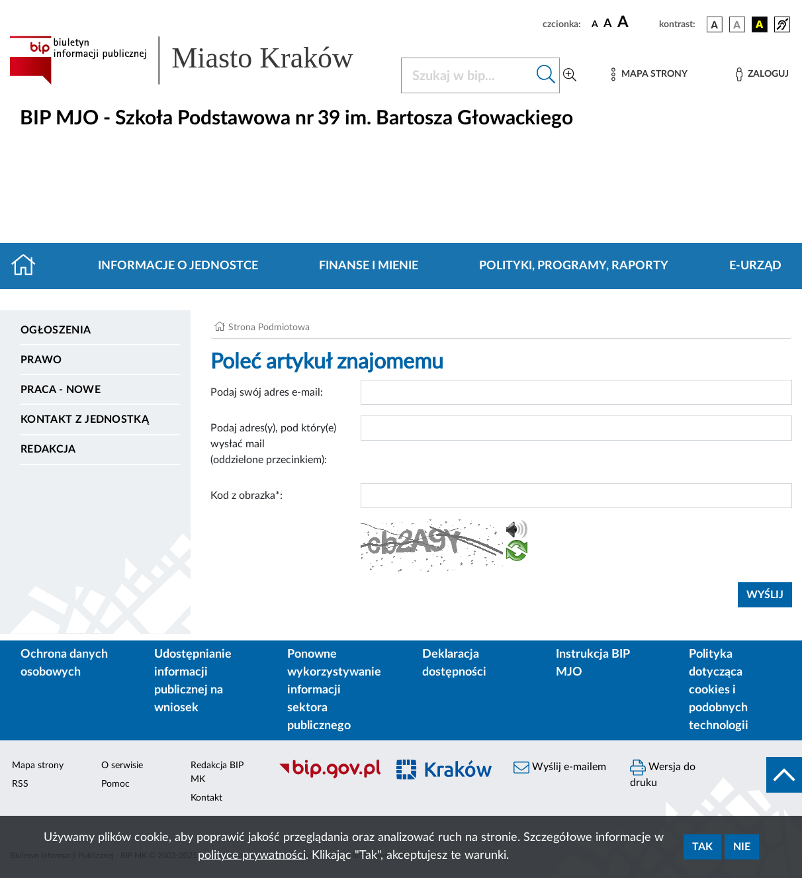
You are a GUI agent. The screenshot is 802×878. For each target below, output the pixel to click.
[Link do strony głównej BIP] (197, 60)
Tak (702, 847)
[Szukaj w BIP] (467, 75)
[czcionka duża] (636, 22)
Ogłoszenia (56, 330)
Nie (741, 847)
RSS (20, 784)
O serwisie (122, 765)
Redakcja (48, 449)
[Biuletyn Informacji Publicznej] (326, 777)
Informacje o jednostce (178, 266)
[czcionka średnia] (607, 24)
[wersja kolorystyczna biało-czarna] (737, 24)
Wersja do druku (662, 774)
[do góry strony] (784, 775)
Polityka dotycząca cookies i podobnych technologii (718, 690)
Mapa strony (38, 765)
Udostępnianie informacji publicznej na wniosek (193, 681)
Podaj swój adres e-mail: (266, 392)
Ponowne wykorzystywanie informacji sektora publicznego (334, 690)
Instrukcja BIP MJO (592, 663)
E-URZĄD (755, 266)
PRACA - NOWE (61, 389)
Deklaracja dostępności (454, 663)
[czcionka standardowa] (595, 24)
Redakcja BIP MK (217, 772)
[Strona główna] (29, 266)
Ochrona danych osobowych (64, 663)
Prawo (41, 360)
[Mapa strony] (649, 74)
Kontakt (206, 798)
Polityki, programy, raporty (573, 266)
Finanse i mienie (368, 266)
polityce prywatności (252, 855)
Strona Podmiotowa (269, 327)
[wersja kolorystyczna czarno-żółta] (760, 24)
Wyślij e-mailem (559, 767)
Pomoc (115, 784)
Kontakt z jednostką (85, 419)
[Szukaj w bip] (546, 75)
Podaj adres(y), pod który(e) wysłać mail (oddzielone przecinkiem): (273, 444)
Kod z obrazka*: (246, 495)
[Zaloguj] (762, 74)
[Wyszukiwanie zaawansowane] (569, 75)
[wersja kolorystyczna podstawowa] (715, 24)
